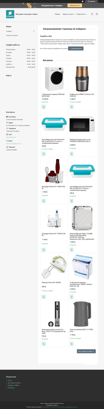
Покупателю (81, 14)
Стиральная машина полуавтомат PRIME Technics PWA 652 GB (81, 284)
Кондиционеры (77, 48)
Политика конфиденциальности (68, 407)
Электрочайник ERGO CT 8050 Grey (81, 330)
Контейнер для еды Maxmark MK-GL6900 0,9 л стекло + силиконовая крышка (81, 188)
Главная (57, 14)
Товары (9, 31)
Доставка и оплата (14, 383)
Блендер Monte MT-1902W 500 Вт (53, 234)
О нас (10, 380)
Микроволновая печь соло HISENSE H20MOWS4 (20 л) (80, 140)
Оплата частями (12, 35)
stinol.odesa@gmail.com (13, 143)
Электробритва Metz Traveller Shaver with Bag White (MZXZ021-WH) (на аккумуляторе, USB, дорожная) (82, 236)
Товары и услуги (67, 14)
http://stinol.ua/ (11, 137)
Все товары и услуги (85, 351)
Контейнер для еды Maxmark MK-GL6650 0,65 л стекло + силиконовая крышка (53, 141)
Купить (43, 106)
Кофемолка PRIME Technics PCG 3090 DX (82, 95)
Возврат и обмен (13, 385)
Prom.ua (61, 403)
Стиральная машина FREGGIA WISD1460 (53, 95)
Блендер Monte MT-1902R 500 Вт (53, 187)
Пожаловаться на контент (50, 407)
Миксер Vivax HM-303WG (51, 282)
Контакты (11, 388)
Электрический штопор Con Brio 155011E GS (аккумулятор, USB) (54, 331)
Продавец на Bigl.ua (52, 405)
